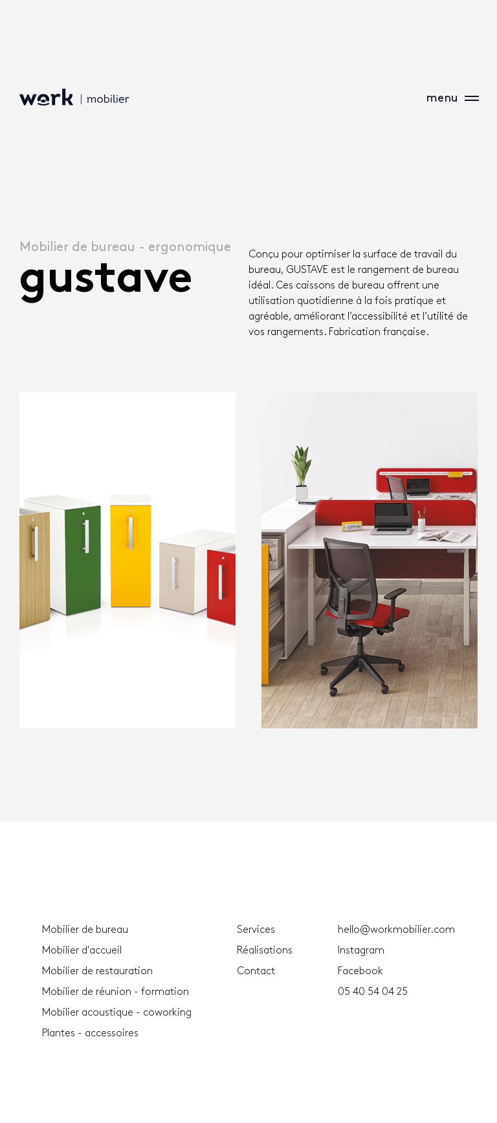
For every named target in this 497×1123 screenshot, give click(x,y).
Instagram (361, 950)
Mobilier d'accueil (82, 950)
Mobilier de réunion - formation (115, 992)
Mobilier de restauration (97, 971)
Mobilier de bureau (85, 930)
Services (256, 930)
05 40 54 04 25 (373, 992)
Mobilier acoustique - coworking (117, 1013)
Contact (256, 971)
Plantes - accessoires (90, 1033)
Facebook (360, 971)
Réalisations (265, 950)
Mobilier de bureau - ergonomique (125, 247)
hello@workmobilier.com (396, 930)
